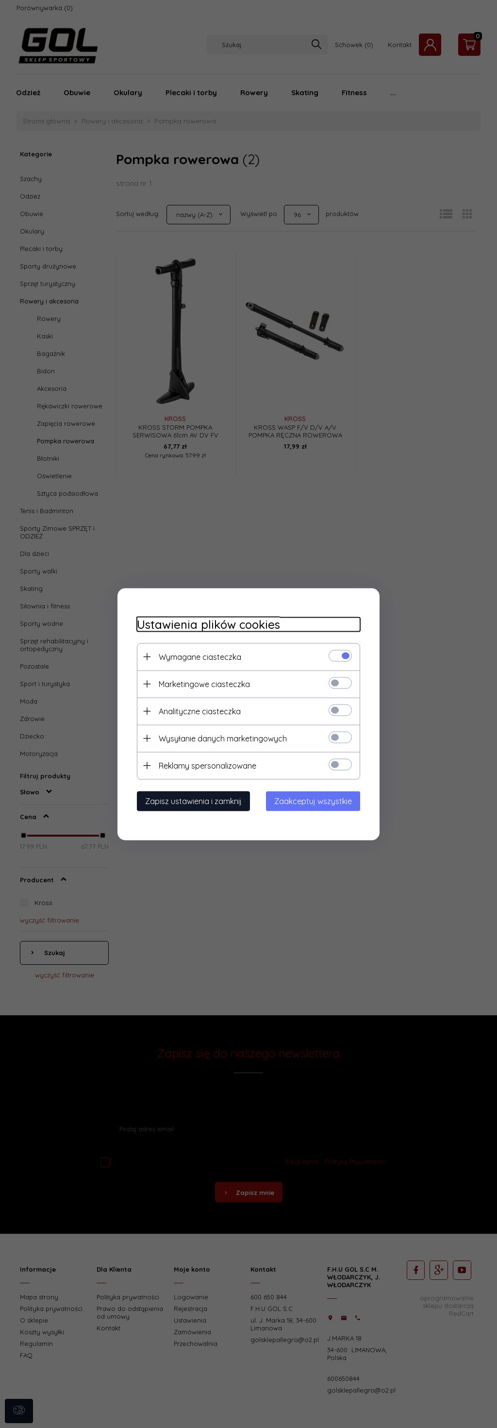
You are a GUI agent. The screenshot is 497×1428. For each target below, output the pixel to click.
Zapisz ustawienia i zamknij (193, 801)
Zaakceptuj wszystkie (313, 801)
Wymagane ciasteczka (200, 656)
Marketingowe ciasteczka (204, 684)
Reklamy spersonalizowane (207, 765)
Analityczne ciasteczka (200, 711)
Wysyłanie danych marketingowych (223, 738)
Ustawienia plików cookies (208, 624)
